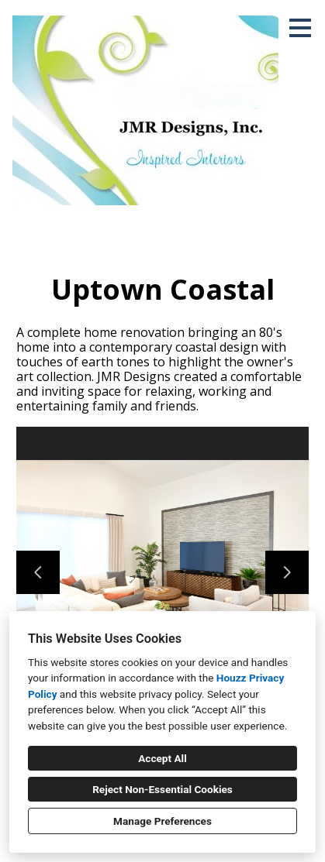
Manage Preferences (162, 821)
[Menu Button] (300, 27)
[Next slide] (287, 572)
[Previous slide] (38, 572)
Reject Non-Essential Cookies (162, 789)
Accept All (162, 758)
